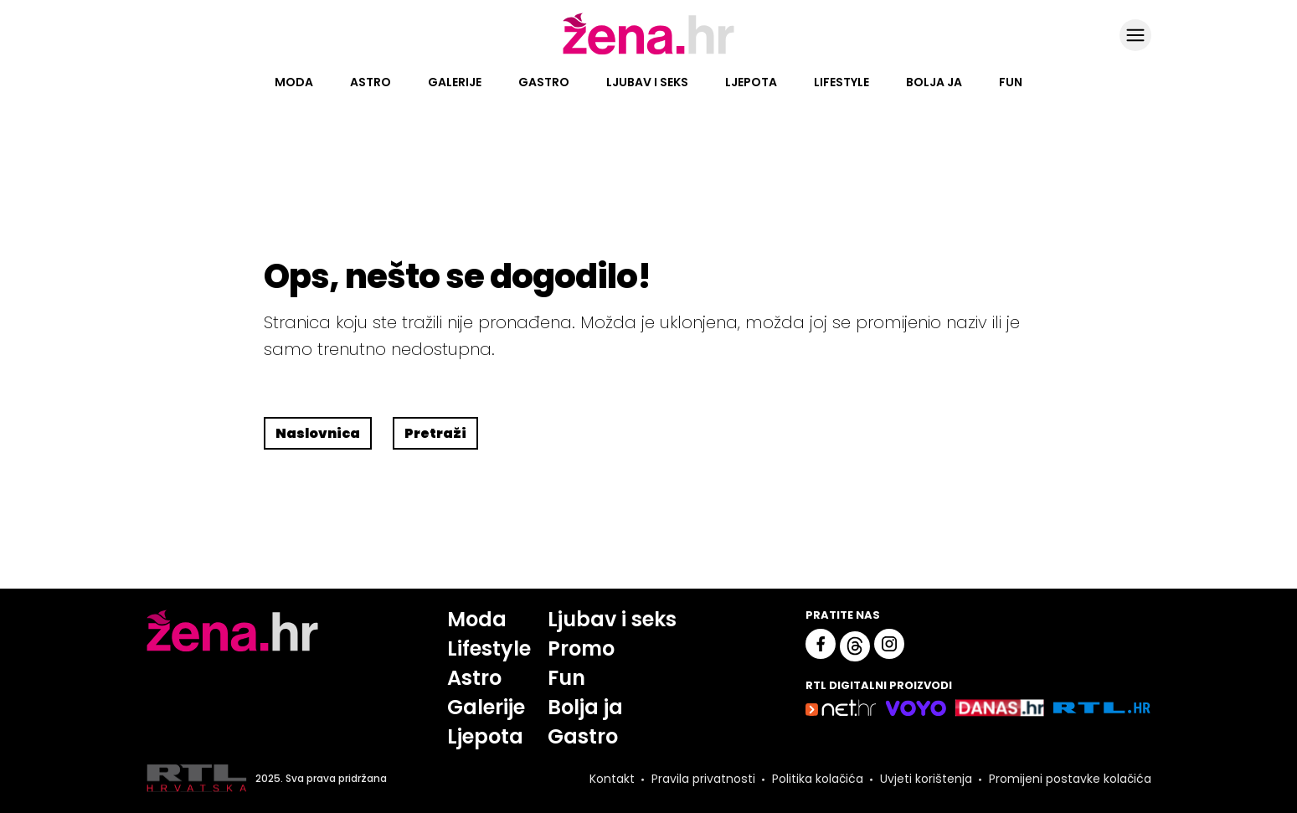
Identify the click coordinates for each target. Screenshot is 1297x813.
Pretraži (435, 433)
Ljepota (751, 82)
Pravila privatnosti (703, 779)
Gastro (543, 82)
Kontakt (612, 779)
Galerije (454, 82)
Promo (581, 648)
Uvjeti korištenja (926, 779)
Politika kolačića (817, 779)
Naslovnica (317, 433)
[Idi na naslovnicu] (648, 53)
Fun (1010, 82)
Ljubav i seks (647, 82)
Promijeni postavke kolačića (1070, 779)
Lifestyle (841, 82)
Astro (370, 82)
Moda (294, 82)
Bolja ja (934, 82)
